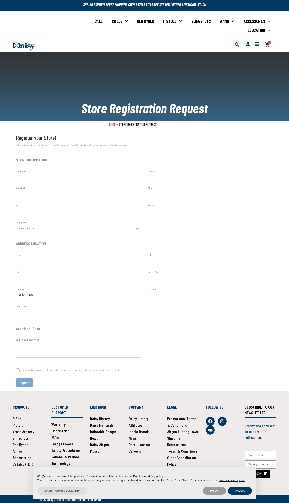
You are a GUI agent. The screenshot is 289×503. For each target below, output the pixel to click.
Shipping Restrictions (176, 441)
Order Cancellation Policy (181, 461)
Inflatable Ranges (103, 431)
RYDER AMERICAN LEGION (189, 4)
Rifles (120, 21)
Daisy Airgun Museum (99, 448)
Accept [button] (240, 490)
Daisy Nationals (101, 425)
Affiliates (135, 425)
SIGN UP (260, 474)
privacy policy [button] (155, 476)
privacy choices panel (232, 480)
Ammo (227, 21)
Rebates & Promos (65, 456)
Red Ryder (145, 21)
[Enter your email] (260, 464)
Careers (135, 451)
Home (112, 124)
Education (259, 30)
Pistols (172, 21)
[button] (237, 44)
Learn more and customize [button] (62, 490)
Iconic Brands (139, 431)
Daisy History (100, 418)
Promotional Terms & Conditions (181, 422)
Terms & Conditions (182, 451)
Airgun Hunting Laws (182, 431)
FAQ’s (55, 437)
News (94, 438)
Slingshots (201, 21)
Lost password (62, 443)
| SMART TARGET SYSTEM (152, 4)
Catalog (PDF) (23, 464)
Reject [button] (214, 490)
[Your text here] (260, 455)
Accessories (257, 21)
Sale (99, 21)
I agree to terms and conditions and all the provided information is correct (70, 370)
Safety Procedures (65, 450)
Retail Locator (139, 444)
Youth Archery (23, 431)
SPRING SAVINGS (94, 4)
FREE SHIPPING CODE (121, 4)
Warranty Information (60, 427)
